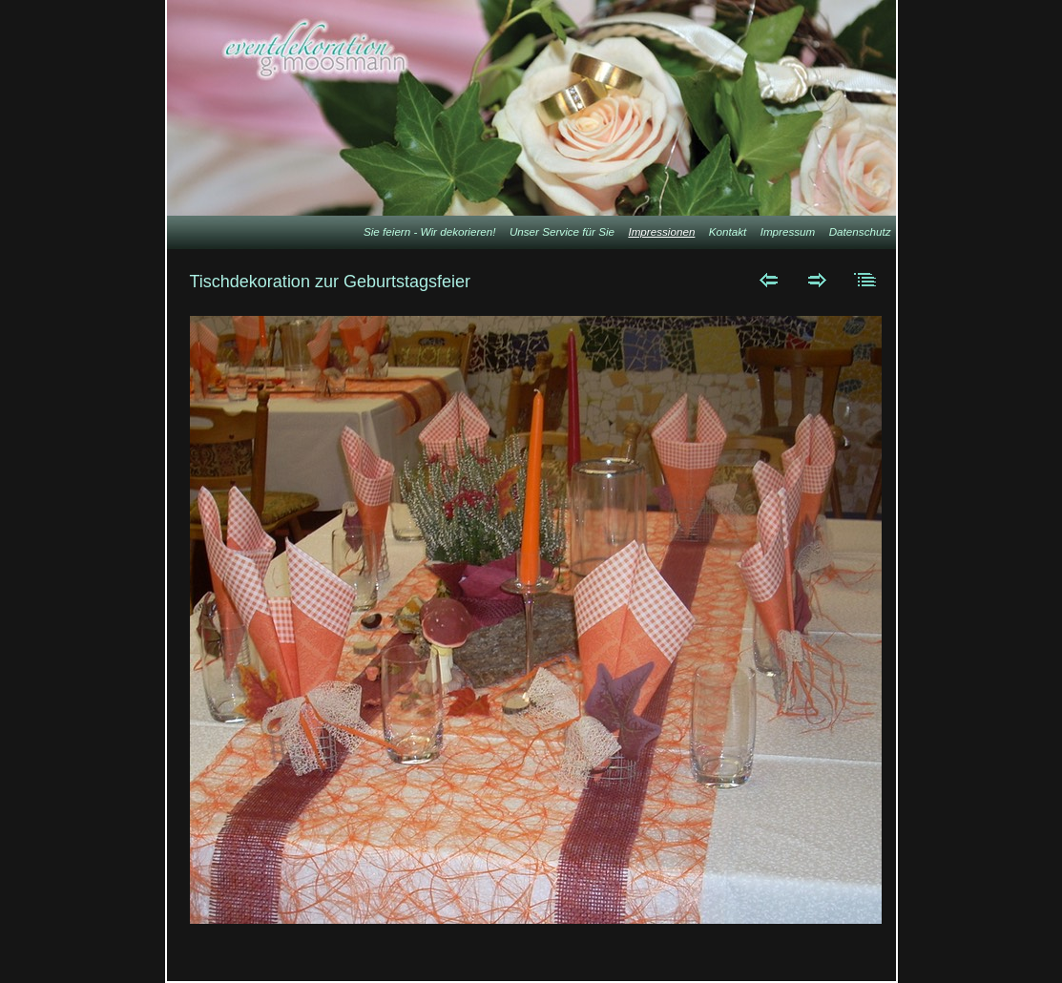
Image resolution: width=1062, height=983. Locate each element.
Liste (866, 279)
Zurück (768, 279)
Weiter (817, 279)
